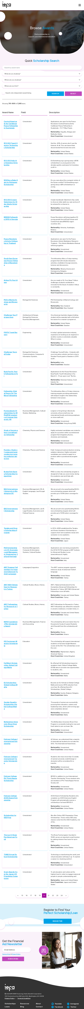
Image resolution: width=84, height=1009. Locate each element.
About (38, 1004)
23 (57, 895)
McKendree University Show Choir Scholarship (11, 724)
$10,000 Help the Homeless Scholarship (11, 163)
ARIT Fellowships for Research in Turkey (11, 607)
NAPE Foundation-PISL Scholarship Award (11, 624)
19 (40, 895)
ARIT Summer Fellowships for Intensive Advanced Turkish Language (11, 571)
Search (55, 94)
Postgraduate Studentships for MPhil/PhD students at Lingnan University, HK (10, 415)
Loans (7, 1007)
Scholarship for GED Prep (10, 816)
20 (44, 895)
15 (22, 895)
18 (35, 895)
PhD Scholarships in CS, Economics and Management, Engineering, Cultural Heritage (11, 552)
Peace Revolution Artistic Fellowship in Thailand (11, 241)
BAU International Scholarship (11, 510)
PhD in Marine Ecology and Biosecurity (11, 302)
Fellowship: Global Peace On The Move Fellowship (10, 393)
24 (62, 895)
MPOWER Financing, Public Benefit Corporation (26, 994)
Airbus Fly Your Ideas (11, 281)
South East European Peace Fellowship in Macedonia (11, 262)
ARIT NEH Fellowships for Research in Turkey (11, 587)
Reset (73, 94)
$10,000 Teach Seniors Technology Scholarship (11, 145)
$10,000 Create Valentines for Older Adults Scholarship (10, 203)
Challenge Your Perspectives (10, 316)
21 (48, 895)
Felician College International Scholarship (11, 741)
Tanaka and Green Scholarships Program (10, 530)
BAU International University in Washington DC (11, 491)
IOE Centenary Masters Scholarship (11, 644)
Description (54, 112)
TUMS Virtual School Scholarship (10, 856)
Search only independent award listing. (18, 93)
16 (26, 895)
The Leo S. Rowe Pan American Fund (10, 837)
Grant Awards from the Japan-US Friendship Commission (11, 875)
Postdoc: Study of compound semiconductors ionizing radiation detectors (10, 454)
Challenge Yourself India (10, 353)
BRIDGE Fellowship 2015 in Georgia (11, 218)
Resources (24, 1004)
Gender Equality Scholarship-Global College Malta (10, 705)
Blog (22, 1007)
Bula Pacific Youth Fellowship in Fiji (11, 374)
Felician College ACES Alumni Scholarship (11, 798)
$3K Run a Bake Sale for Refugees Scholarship (11, 182)
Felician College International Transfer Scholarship (11, 760)
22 (53, 895)
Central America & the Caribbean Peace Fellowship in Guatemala (11, 125)
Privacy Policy (10, 998)
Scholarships (10, 1004)
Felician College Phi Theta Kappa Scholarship (10, 778)
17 (31, 895)
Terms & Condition (24, 998)
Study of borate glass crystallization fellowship (11, 433)
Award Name (8, 112)
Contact (39, 1007)
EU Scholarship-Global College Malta (10, 685)
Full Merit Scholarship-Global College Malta (11, 665)
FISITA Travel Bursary (11, 334)
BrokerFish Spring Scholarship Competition (11, 474)
